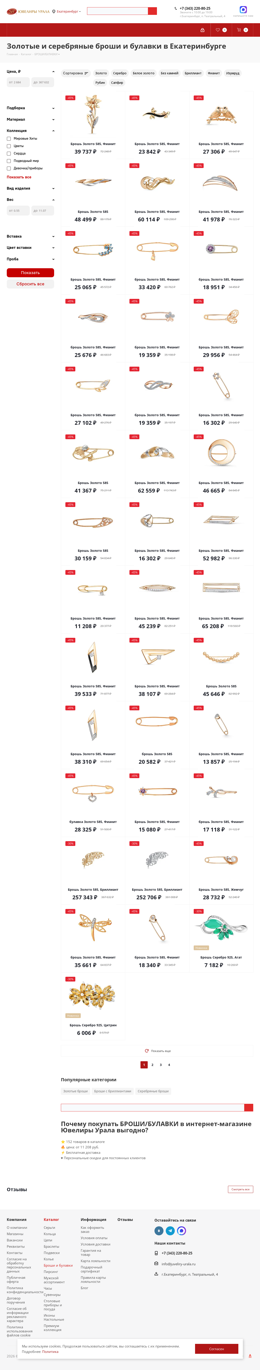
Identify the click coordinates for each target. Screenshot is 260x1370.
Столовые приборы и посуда (53, 1305)
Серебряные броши (153, 1091)
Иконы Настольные (54, 1317)
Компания (16, 1219)
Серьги (49, 1227)
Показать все (19, 177)
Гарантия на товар (91, 1252)
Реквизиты (16, 1246)
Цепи (48, 1240)
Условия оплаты (94, 1238)
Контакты (15, 1252)
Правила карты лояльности (93, 1279)
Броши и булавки (58, 1265)
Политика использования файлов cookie (19, 1331)
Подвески (52, 1252)
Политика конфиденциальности (25, 1290)
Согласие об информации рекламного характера (18, 1314)
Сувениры (52, 1294)
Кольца (50, 1233)
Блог (84, 1288)
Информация (93, 1219)
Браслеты (51, 1246)
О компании (17, 1227)
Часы (48, 1288)
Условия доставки (95, 1244)
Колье (49, 1259)
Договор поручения (16, 1300)
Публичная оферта (16, 1279)
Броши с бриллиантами (112, 1091)
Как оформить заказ (92, 1229)
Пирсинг (51, 1271)
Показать (30, 272)
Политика (50, 1351)
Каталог (51, 1219)
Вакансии (15, 1240)
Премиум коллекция (52, 1327)
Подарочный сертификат (91, 1269)
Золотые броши (75, 1091)
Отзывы (125, 1219)
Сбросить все (30, 284)
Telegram (170, 1230)
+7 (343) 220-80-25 (195, 8)
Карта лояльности (95, 1261)
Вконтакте (158, 1230)
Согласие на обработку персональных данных (19, 1265)
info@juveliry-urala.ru (179, 1264)
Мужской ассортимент (54, 1280)
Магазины (15, 1233)
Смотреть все (241, 1189)
